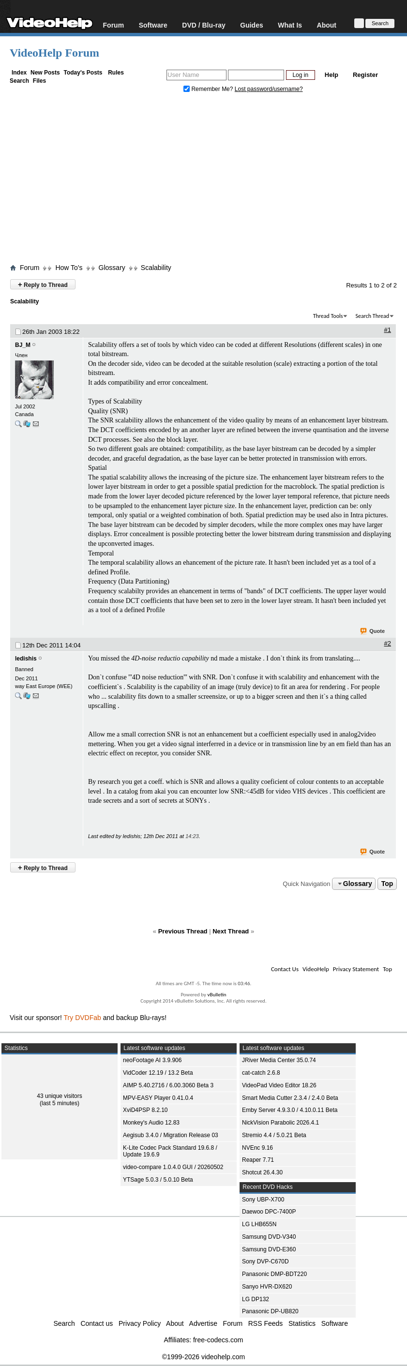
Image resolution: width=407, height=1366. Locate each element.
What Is (290, 25)
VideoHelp (315, 969)
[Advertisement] (208, 180)
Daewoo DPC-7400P (269, 1211)
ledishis (26, 658)
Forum (113, 25)
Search (19, 80)
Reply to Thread (43, 284)
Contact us (96, 1323)
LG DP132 (255, 1299)
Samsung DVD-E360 (269, 1249)
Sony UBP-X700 (263, 1199)
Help (331, 74)
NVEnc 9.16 (257, 1147)
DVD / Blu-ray (203, 25)
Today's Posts (82, 72)
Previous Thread (183, 931)
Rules (116, 72)
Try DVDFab (82, 1017)
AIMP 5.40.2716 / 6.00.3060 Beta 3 (168, 1085)
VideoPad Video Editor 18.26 (279, 1085)
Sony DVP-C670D (265, 1261)
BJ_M (22, 345)
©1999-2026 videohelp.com (203, 1357)
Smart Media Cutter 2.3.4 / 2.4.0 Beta (290, 1098)
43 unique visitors (59, 1096)
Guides (251, 25)
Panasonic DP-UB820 (270, 1311)
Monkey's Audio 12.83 (151, 1122)
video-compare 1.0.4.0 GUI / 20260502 (173, 1167)
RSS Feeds (265, 1323)
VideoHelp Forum (54, 52)
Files (39, 80)
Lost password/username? (269, 89)
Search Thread (372, 316)
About (326, 25)
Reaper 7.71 (258, 1159)
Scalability (156, 267)
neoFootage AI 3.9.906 (152, 1060)
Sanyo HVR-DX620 (267, 1286)
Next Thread (230, 931)
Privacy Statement (356, 969)
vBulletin (216, 994)
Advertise (203, 1323)
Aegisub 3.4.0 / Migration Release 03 (170, 1135)
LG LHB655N (259, 1224)
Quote (373, 631)
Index (19, 72)
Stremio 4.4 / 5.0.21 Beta (274, 1135)
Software (153, 25)
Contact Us (285, 969)
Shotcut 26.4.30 (262, 1172)
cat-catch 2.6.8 (261, 1072)
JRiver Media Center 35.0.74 (279, 1060)
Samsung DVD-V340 (269, 1236)
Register (365, 74)
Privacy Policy (140, 1323)
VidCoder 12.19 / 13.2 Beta (158, 1072)
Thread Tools (328, 316)
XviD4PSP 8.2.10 (145, 1110)
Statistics (302, 1323)
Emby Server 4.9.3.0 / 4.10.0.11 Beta (289, 1110)
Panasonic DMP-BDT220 (274, 1274)
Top (387, 883)
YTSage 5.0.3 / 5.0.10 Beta (158, 1179)
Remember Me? (209, 89)
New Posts (45, 72)
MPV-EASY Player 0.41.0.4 (158, 1098)
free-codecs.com (218, 1340)
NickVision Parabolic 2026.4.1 (280, 1122)
